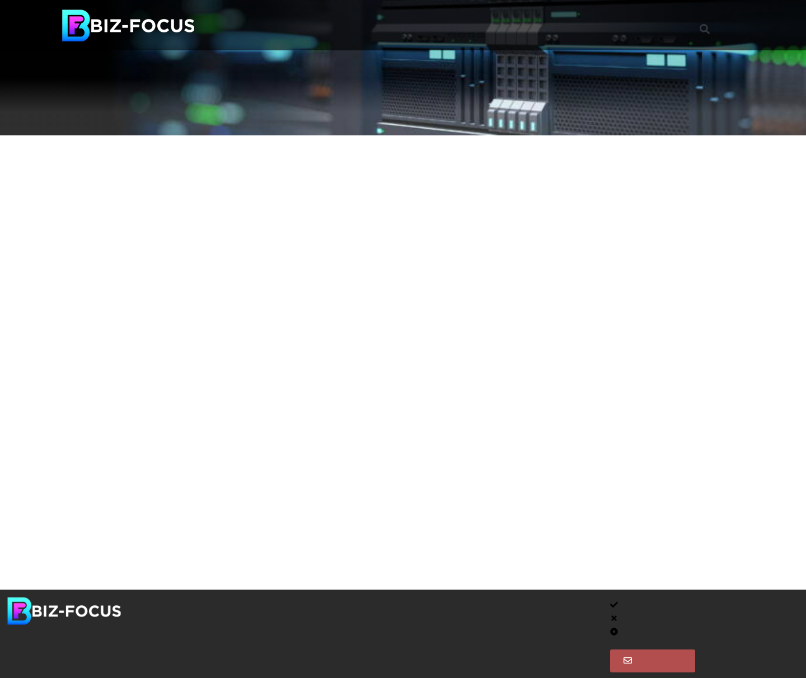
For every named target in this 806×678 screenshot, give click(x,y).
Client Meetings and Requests (441, 633)
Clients (448, 25)
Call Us (396, 659)
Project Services (379, 25)
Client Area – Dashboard (430, 608)
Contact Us (589, 25)
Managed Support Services (271, 25)
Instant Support (514, 25)
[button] (704, 29)
